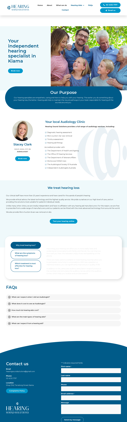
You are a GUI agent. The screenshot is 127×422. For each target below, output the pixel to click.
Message (65, 392)
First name (66, 356)
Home (40, 5)
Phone (64, 374)
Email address (67, 383)
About (49, 5)
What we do (61, 5)
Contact (65, 10)
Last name (65, 365)
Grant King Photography (75, 419)
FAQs (90, 5)
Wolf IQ (100, 419)
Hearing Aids (77, 5)
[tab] (26, 234)
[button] (63, 286)
